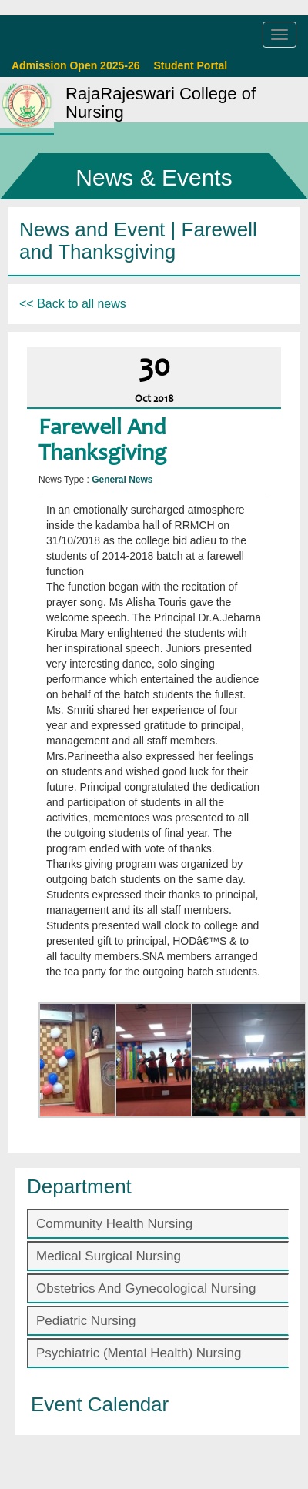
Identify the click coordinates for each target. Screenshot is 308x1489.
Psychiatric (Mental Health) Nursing (138, 1353)
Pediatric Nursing (86, 1320)
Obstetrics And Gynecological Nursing (146, 1288)
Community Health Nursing (114, 1223)
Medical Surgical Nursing (108, 1256)
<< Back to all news (72, 303)
